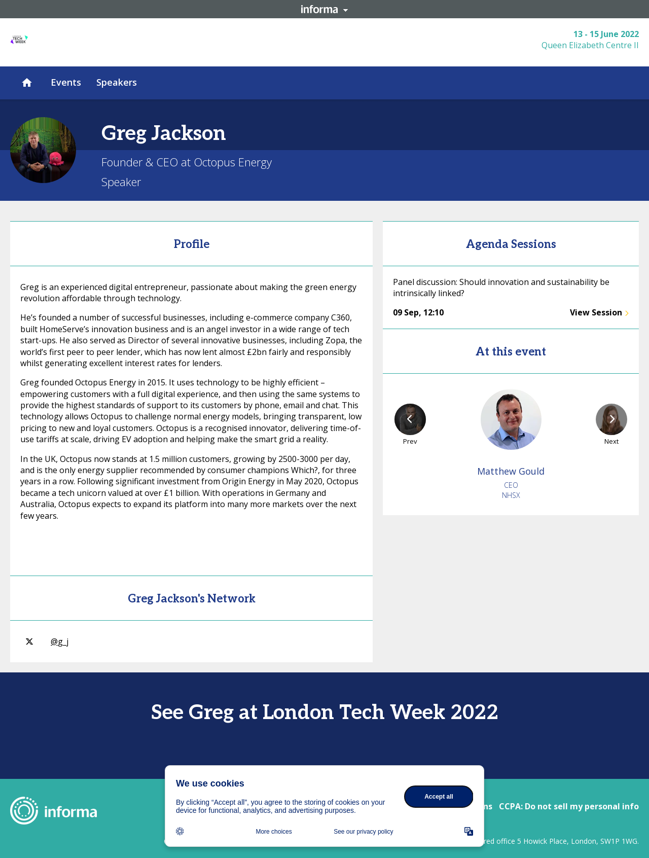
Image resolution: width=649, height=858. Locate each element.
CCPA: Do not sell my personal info (569, 806)
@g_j (46, 641)
